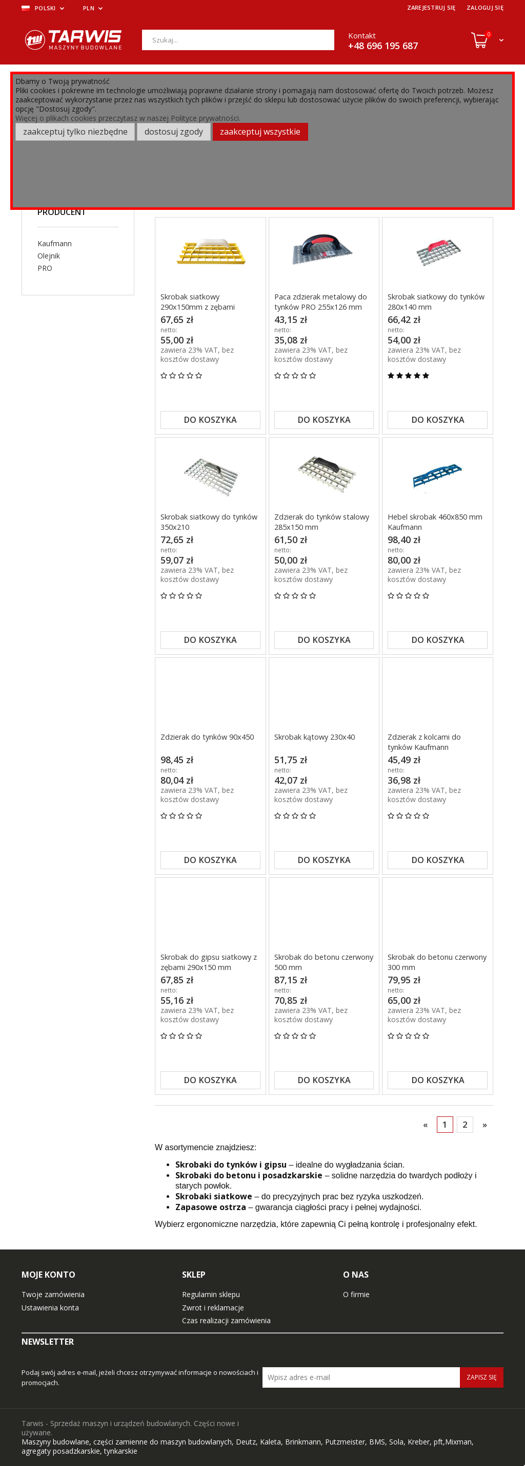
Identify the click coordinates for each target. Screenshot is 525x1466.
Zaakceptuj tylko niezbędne (75, 131)
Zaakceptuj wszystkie (260, 131)
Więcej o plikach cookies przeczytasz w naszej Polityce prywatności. (127, 118)
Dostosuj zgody (174, 131)
